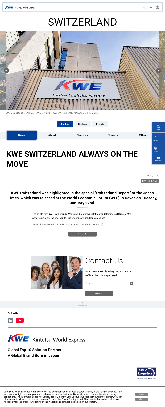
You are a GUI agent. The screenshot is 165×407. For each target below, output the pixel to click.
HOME (7, 113)
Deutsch (82, 124)
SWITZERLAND (33, 113)
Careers (127, 8)
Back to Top (82, 305)
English (65, 124)
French (100, 124)
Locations (92, 8)
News (103, 8)
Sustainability (115, 8)
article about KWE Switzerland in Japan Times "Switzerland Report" (66, 224)
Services (81, 8)
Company (70, 8)
